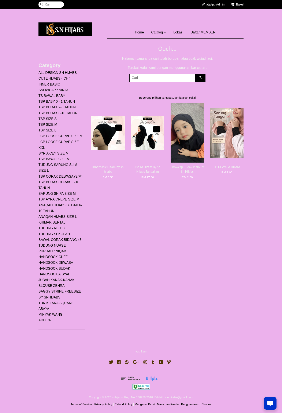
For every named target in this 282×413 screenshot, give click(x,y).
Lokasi (178, 32)
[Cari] (51, 4)
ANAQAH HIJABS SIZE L (57, 216)
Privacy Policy (103, 404)
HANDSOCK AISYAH (54, 274)
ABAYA (43, 309)
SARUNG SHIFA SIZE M (57, 193)
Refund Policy (123, 404)
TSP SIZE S (47, 119)
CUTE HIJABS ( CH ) (54, 78)
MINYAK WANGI (50, 314)
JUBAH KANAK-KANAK (56, 280)
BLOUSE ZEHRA (51, 285)
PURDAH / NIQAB (52, 251)
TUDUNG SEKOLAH (54, 234)
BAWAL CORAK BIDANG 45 (60, 240)
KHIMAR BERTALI (52, 222)
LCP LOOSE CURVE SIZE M (60, 136)
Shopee (206, 404)
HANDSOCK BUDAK (54, 268)
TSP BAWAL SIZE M (54, 159)
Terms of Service (81, 404)
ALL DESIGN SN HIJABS (57, 73)
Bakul (240, 4)
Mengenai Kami (145, 404)
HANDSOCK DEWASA (55, 262)
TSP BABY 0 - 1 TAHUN (56, 101)
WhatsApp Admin (213, 4)
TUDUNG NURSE (52, 245)
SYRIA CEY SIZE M (53, 153)
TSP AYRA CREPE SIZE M (58, 199)
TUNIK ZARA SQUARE (56, 303)
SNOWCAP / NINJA (53, 90)
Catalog (158, 32)
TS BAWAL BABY (51, 96)
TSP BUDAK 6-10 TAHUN (58, 113)
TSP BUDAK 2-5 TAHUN (57, 107)
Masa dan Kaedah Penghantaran (178, 404)
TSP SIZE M (47, 124)
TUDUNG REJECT (52, 228)
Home (139, 32)
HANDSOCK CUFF (53, 257)
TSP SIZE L (47, 130)
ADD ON (45, 320)
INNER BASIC (49, 84)
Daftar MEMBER (202, 32)
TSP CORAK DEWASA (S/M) (60, 176)
